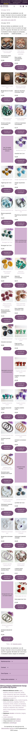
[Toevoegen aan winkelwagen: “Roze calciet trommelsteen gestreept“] (21, 67)
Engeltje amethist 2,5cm (20, 403)
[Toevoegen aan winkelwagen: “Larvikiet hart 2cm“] (21, 510)
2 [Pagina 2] (7, 644)
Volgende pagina (17, 644)
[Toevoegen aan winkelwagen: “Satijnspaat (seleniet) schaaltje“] (21, 545)
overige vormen (7, 705)
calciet (22, 692)
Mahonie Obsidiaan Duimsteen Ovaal (21, 86)
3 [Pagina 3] (8, 644)
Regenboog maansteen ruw (21, 210)
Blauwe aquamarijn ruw (7, 210)
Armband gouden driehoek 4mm (7, 564)
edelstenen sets (13, 707)
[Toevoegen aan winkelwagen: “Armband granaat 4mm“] (7, 447)
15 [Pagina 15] (11, 644)
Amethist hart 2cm (21, 150)
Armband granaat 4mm (7, 435)
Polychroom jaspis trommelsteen (7, 51)
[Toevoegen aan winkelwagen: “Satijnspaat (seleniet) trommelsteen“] (7, 513)
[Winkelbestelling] (19, 33)
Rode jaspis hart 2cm (20, 596)
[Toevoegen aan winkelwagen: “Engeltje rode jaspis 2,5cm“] (21, 384)
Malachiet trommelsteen (20, 272)
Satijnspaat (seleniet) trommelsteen (7, 500)
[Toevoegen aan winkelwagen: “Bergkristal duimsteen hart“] (7, 545)
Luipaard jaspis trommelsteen (21, 564)
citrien (4, 694)
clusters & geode (22, 700)
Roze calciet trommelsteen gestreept (20, 52)
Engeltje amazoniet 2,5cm (7, 403)
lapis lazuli (16, 694)
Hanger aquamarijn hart (21, 179)
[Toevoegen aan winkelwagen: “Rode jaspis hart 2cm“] (21, 606)
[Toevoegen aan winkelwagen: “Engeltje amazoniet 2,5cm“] (7, 416)
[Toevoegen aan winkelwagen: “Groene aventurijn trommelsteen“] (7, 131)
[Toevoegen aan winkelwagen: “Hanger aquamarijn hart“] (21, 191)
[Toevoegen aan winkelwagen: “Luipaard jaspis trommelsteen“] (21, 577)
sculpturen (6, 707)
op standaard (22, 703)
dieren (4, 702)
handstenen (6, 703)
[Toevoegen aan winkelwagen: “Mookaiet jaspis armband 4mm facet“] (7, 481)
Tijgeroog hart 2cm (7, 179)
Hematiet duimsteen (7, 338)
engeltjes (16, 702)
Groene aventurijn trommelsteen (7, 119)
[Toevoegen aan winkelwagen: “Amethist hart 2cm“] (21, 161)
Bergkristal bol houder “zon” (7, 86)
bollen (15, 700)
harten (11, 703)
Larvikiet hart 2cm (21, 499)
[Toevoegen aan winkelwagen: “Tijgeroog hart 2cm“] (7, 190)
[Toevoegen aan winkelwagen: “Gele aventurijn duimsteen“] (7, 285)
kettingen (5, 715)
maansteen (23, 694)
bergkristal (17, 692)
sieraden (11, 713)
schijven (24, 705)
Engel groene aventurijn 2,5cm (21, 339)
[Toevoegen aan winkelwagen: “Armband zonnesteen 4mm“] (21, 448)
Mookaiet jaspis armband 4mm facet (7, 468)
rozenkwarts (10, 696)
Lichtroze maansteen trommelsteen (20, 119)
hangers (23, 713)
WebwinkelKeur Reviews (7, 728)
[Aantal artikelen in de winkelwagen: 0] (26, 6)
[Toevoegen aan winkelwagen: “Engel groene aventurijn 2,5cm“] (21, 352)
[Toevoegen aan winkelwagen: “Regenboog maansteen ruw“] (21, 223)
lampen (16, 703)
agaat (20, 690)
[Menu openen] (14, 6)
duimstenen (10, 702)
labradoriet (10, 694)
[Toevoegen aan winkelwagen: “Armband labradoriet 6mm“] (7, 638)
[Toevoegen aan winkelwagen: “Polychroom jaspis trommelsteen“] (7, 64)
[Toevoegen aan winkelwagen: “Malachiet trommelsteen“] (21, 285)
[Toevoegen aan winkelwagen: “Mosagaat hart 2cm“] (7, 253)
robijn (4, 696)
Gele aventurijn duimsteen (7, 272)
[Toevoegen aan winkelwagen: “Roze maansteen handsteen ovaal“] (21, 317)
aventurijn (11, 692)
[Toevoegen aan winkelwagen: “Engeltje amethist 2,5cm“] (21, 416)
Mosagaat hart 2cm (7, 242)
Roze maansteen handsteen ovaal (21, 304)
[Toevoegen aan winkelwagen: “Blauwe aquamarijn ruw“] (7, 222)
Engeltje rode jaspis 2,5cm (21, 371)
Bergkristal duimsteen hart (7, 532)
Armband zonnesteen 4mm (20, 436)
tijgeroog (16, 696)
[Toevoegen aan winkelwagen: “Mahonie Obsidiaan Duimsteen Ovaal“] (21, 99)
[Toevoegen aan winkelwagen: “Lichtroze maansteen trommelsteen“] (21, 131)
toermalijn (22, 696)
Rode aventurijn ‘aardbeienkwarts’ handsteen (7, 305)
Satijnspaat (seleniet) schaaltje (20, 532)
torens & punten (11, 709)
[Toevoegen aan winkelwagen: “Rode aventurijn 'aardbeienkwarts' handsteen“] (7, 320)
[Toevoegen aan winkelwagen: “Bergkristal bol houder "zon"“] (7, 99)
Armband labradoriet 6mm (7, 625)
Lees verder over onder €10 (8, 20)
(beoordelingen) (21, 3)
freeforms (21, 702)
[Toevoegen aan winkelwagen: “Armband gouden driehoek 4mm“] (7, 577)
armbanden (18, 713)
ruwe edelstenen (16, 705)
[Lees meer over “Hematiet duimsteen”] (7, 348)
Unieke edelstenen (8, 717)
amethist (5, 692)
